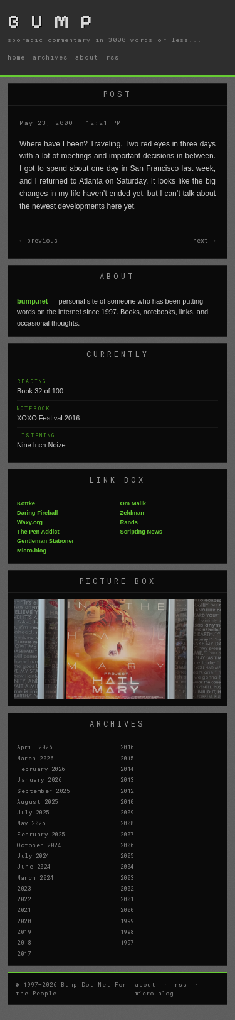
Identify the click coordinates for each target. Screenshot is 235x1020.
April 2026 (34, 746)
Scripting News (141, 532)
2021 (24, 909)
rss (112, 57)
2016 (127, 746)
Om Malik (133, 503)
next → (204, 240)
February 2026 (41, 768)
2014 (127, 768)
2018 (24, 942)
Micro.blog (31, 550)
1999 (127, 920)
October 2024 (39, 844)
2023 (24, 888)
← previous (38, 240)
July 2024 (33, 855)
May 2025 (31, 822)
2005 (127, 855)
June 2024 (34, 866)
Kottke (26, 503)
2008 (127, 822)
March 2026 (35, 758)
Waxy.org (30, 522)
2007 (127, 834)
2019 (24, 931)
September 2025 (43, 790)
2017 (24, 953)
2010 (127, 801)
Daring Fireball (37, 513)
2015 (127, 758)
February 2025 (41, 834)
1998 (127, 931)
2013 (127, 779)
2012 (127, 790)
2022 (24, 898)
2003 (127, 877)
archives (50, 57)
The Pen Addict (38, 532)
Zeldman (132, 513)
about (86, 57)
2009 (127, 812)
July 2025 (33, 812)
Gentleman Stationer (45, 541)
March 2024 (35, 877)
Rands (129, 522)
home (16, 57)
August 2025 (37, 801)
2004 (127, 866)
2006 (127, 844)
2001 (127, 898)
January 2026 (39, 779)
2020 (24, 920)
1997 (127, 942)
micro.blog (154, 993)
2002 (127, 888)
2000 (127, 909)
